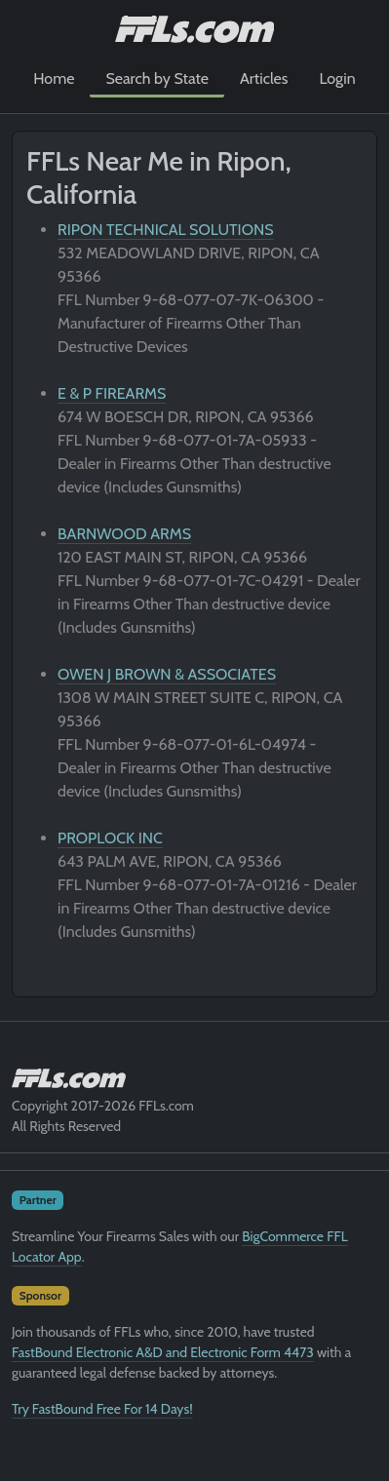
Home (53, 78)
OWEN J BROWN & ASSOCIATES (167, 674)
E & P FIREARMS (112, 393)
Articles (264, 78)
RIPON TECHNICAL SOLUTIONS (166, 229)
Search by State (157, 78)
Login (337, 78)
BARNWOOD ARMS (124, 534)
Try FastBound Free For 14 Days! (102, 1409)
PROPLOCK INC (110, 838)
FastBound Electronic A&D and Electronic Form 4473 (163, 1352)
